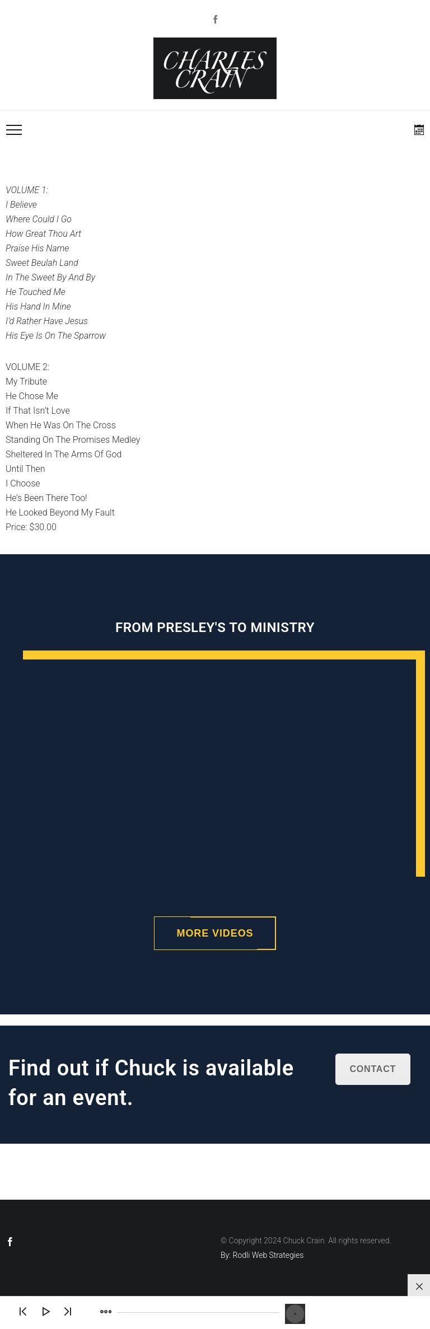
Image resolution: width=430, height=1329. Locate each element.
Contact (373, 1069)
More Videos (215, 933)
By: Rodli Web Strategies (262, 1255)
